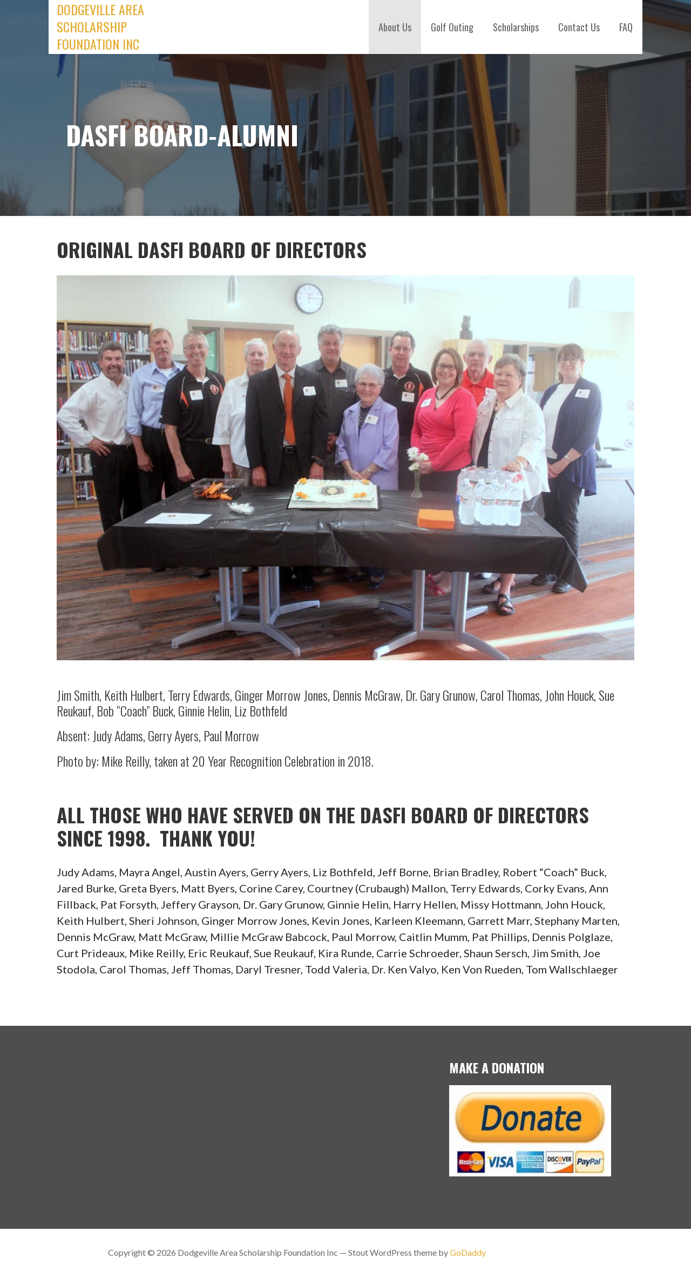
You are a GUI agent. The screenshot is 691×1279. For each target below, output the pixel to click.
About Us (394, 27)
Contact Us (579, 27)
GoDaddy (468, 1252)
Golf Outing (452, 27)
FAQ (626, 27)
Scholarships (516, 27)
